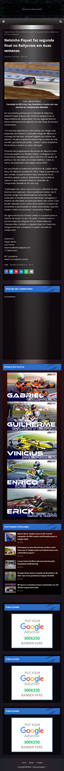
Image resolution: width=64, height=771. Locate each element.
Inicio (24, 762)
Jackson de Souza (13, 56)
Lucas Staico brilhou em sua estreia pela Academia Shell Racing (36, 562)
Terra (18, 32)
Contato (39, 762)
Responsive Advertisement (32, 9)
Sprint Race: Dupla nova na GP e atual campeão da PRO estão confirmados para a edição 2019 (37, 536)
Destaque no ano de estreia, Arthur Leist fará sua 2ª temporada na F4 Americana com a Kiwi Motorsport (38, 550)
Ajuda (31, 762)
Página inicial (9, 32)
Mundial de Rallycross (18, 264)
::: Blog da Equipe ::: (38, 767)
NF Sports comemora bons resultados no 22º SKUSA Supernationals (38, 586)
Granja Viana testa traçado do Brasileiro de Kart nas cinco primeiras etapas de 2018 (38, 574)
